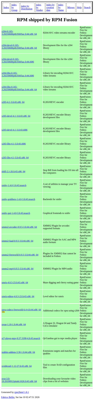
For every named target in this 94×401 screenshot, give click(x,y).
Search (87, 7)
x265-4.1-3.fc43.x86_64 (13, 102)
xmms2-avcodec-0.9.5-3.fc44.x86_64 (19, 227)
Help (79, 7)
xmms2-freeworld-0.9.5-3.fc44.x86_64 (20, 255)
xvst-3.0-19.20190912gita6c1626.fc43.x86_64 (19, 380)
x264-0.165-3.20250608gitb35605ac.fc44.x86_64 (19, 32)
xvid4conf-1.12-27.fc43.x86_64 (17, 366)
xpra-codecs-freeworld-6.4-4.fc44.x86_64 (21, 309)
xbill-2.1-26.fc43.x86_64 (13, 171)
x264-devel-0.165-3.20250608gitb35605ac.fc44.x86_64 (19, 46)
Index (6, 7)
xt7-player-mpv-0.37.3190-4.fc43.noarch (21, 338)
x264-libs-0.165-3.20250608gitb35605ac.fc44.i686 (18, 74)
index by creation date (50, 7)
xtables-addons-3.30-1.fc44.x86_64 (18, 352)
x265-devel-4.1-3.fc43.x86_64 (16, 116)
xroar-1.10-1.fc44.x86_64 (14, 324)
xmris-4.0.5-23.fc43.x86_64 (15, 282)
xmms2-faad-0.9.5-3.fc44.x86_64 (17, 241)
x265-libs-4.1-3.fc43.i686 (14, 143)
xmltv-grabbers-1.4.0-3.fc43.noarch (18, 199)
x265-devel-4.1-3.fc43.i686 (14, 130)
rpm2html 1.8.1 (21, 392)
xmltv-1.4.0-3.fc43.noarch (14, 185)
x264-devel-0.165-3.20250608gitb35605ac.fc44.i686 (18, 60)
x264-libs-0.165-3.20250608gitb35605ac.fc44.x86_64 (19, 88)
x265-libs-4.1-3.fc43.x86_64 (15, 157)
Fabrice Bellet (7, 397)
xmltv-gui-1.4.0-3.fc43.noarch (16, 213)
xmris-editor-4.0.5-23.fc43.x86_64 (18, 296)
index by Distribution (26, 7)
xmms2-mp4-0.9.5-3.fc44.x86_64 (17, 268)
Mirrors (70, 7)
